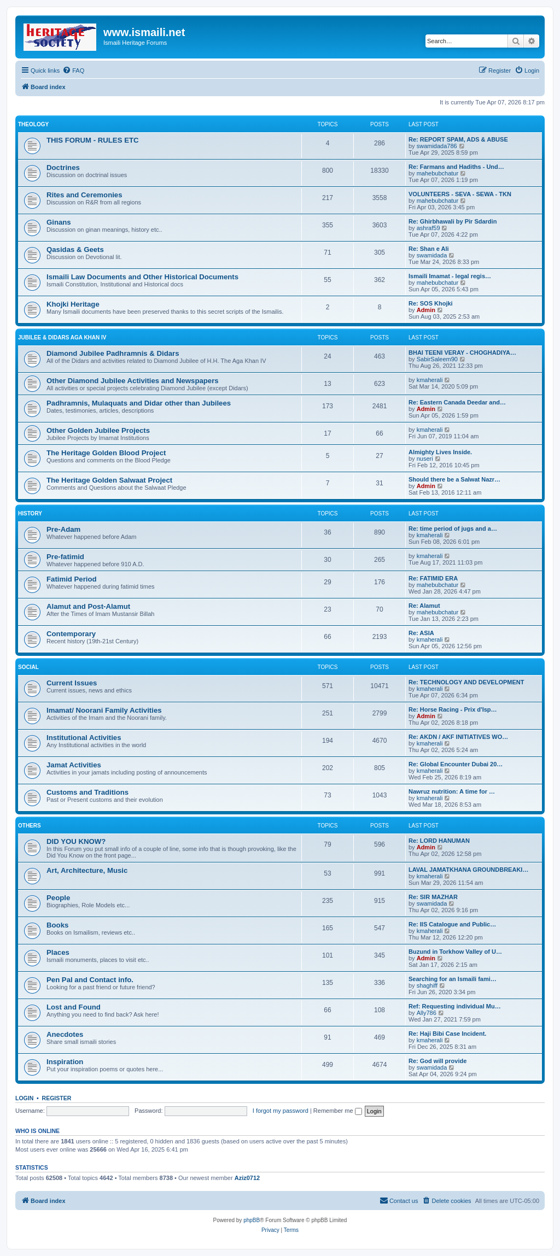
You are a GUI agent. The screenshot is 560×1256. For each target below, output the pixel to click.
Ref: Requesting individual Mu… (455, 1006)
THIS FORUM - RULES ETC (92, 140)
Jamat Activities (73, 765)
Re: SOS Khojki (431, 303)
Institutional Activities (83, 737)
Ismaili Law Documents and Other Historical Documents (142, 277)
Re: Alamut (424, 605)
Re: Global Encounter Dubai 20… (456, 764)
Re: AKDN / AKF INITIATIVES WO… (458, 736)
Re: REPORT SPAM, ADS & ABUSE (458, 139)
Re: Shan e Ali (429, 248)
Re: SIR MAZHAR (433, 897)
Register (57, 1098)
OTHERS (29, 826)
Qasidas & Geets (75, 249)
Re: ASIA (421, 633)
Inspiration (64, 1062)
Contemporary (71, 634)
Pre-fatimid (65, 557)
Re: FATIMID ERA (433, 578)
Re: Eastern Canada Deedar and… (457, 402)
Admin (426, 310)
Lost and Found (73, 1007)
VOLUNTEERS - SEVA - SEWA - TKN (460, 194)
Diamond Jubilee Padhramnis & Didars (112, 353)
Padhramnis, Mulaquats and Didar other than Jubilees (138, 403)
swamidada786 (437, 146)
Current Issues (71, 683)
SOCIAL (28, 667)
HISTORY (30, 513)
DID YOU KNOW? (76, 841)
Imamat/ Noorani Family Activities (104, 710)
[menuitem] (73, 70)
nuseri (425, 458)
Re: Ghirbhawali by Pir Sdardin (453, 221)
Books (57, 925)
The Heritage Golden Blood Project (106, 453)
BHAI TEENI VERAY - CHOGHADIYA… (462, 352)
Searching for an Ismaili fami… (453, 979)
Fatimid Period (71, 579)
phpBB (251, 1220)
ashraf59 (428, 228)
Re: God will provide (437, 1061)
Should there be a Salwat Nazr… (454, 479)
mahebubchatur (437, 173)
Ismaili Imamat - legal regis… (450, 276)
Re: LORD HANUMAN (439, 840)
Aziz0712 (247, 1178)
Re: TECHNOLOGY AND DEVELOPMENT (466, 682)
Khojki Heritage (73, 304)
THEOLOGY (33, 124)
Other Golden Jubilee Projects (98, 430)
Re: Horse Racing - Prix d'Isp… (453, 709)
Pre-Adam (63, 529)
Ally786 (426, 1013)
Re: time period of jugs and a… (453, 528)
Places (57, 952)
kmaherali (430, 380)
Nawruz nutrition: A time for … (452, 791)
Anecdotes (64, 1034)
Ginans (58, 222)
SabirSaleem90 (437, 359)
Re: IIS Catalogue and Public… (452, 924)
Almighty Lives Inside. (440, 452)
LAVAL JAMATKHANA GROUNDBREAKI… (468, 869)
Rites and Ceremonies (84, 195)
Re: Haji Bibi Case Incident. (447, 1033)
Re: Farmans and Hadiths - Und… (456, 166)
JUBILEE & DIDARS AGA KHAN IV (62, 337)
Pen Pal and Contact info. (89, 980)
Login (24, 1098)
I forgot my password (280, 1110)
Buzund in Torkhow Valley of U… (455, 951)
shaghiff (427, 985)
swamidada (432, 255)
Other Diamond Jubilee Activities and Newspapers (132, 381)
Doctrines (63, 167)
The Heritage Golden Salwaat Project (109, 480)
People (58, 898)
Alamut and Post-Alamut (88, 606)
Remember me (337, 1110)
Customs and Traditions (87, 792)
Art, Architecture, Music (86, 870)
